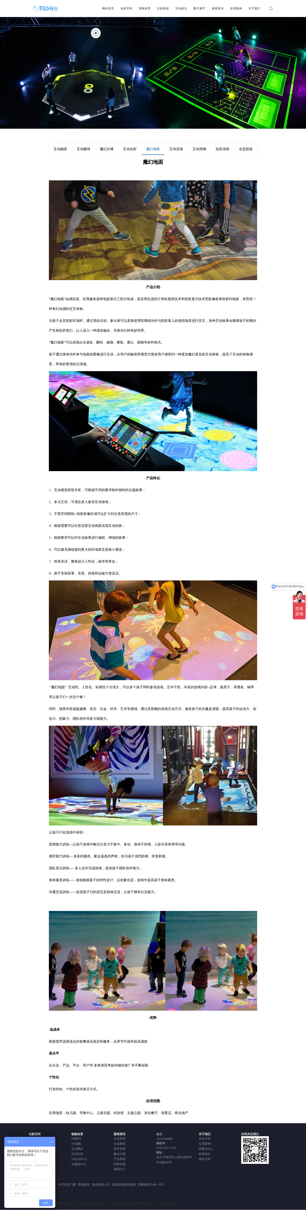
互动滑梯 (199, 149)
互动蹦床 (60, 149)
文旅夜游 (163, 8)
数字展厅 (199, 8)
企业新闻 (120, 1143)
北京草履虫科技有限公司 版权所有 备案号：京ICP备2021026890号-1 (65, 1203)
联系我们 (205, 1154)
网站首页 (108, 8)
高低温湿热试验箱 (124, 1184)
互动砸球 (83, 149)
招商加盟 (120, 1164)
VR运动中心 (79, 1159)
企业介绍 (205, 1138)
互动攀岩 (77, 1148)
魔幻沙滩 (106, 149)
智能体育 (145, 8)
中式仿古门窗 (67, 1184)
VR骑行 (76, 1138)
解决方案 (120, 1154)
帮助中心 (120, 1169)
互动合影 (130, 149)
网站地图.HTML (145, 1203)
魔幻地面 (153, 149)
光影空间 (126, 8)
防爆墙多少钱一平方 (151, 1184)
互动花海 (176, 149)
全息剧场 (245, 149)
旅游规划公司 (101, 1184)
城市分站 (205, 1159)
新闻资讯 (218, 8)
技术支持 (120, 1148)
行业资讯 (120, 1138)
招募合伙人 (206, 1148)
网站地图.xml (123, 1203)
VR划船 (76, 1143)
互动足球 (77, 1154)
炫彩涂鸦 (222, 149)
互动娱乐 (181, 8)
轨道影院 (84, 1184)
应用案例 (236, 8)
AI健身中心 (78, 1164)
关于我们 (254, 8)
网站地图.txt (169, 1203)
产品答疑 (120, 1159)
